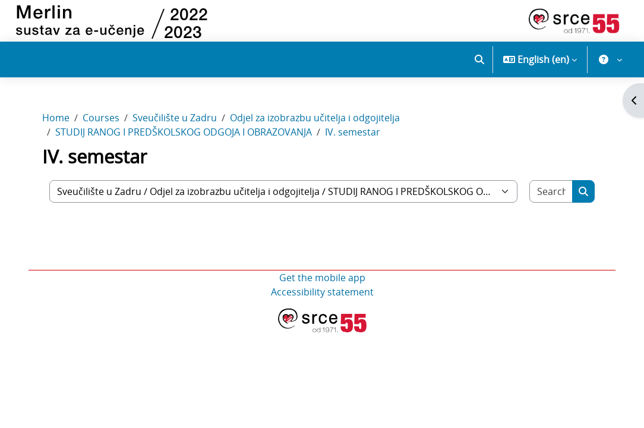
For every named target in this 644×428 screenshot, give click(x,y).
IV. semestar (352, 132)
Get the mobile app (322, 277)
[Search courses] (551, 191)
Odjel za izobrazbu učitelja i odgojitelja (315, 117)
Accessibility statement (322, 291)
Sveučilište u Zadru (174, 117)
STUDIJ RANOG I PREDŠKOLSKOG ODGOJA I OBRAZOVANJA (183, 132)
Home (56, 117)
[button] (479, 59)
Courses (101, 117)
